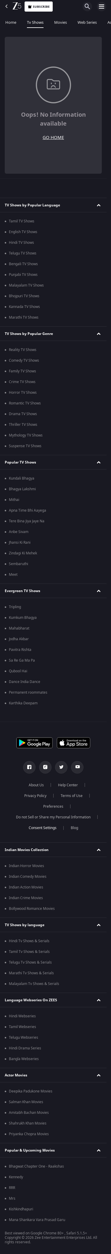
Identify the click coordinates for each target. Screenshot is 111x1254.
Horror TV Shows (23, 392)
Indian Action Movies (26, 887)
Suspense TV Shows (25, 446)
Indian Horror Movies (26, 866)
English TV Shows (23, 232)
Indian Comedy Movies (27, 876)
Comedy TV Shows (24, 360)
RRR (12, 1187)
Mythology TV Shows (26, 435)
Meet (13, 574)
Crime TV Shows (22, 382)
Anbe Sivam (18, 532)
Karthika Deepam (23, 703)
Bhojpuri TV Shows (24, 296)
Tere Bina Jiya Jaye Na (26, 521)
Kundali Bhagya (21, 478)
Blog (74, 828)
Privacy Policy (35, 795)
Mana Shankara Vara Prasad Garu (37, 1220)
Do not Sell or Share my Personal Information (53, 817)
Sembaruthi (18, 564)
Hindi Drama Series (25, 1048)
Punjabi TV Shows (23, 274)
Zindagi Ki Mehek (23, 553)
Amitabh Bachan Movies (29, 1112)
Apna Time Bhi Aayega (27, 510)
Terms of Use (72, 795)
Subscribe (39, 6)
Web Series (87, 22)
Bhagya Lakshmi (22, 489)
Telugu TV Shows (22, 253)
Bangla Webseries (24, 1059)
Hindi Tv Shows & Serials (29, 941)
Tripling (15, 607)
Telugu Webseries (23, 1037)
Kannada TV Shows (24, 306)
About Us (36, 785)
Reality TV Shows (22, 349)
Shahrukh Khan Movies (27, 1123)
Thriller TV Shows (23, 424)
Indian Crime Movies (26, 898)
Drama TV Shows (23, 414)
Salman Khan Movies (26, 1102)
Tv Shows (35, 22)
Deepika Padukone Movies (30, 1091)
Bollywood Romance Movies (32, 908)
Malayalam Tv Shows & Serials (34, 983)
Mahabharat (19, 628)
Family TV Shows (22, 371)
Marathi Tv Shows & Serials (31, 973)
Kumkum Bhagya (23, 617)
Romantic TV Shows (25, 403)
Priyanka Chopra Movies (29, 1134)
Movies (60, 22)
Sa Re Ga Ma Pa (22, 660)
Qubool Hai (18, 671)
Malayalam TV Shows (26, 285)
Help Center (68, 785)
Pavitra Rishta (20, 649)
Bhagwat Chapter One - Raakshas (36, 1166)
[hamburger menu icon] (101, 6)
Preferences (53, 806)
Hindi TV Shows (21, 242)
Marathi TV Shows (23, 317)
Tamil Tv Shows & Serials (29, 951)
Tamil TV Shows (21, 221)
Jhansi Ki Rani (19, 542)
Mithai (14, 499)
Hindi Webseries (22, 1016)
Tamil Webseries (22, 1027)
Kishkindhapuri (21, 1209)
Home (10, 22)
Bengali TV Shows (23, 264)
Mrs (12, 1198)
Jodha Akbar (19, 639)
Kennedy (16, 1177)
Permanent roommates (28, 692)
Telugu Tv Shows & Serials (30, 962)
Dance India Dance (24, 681)
